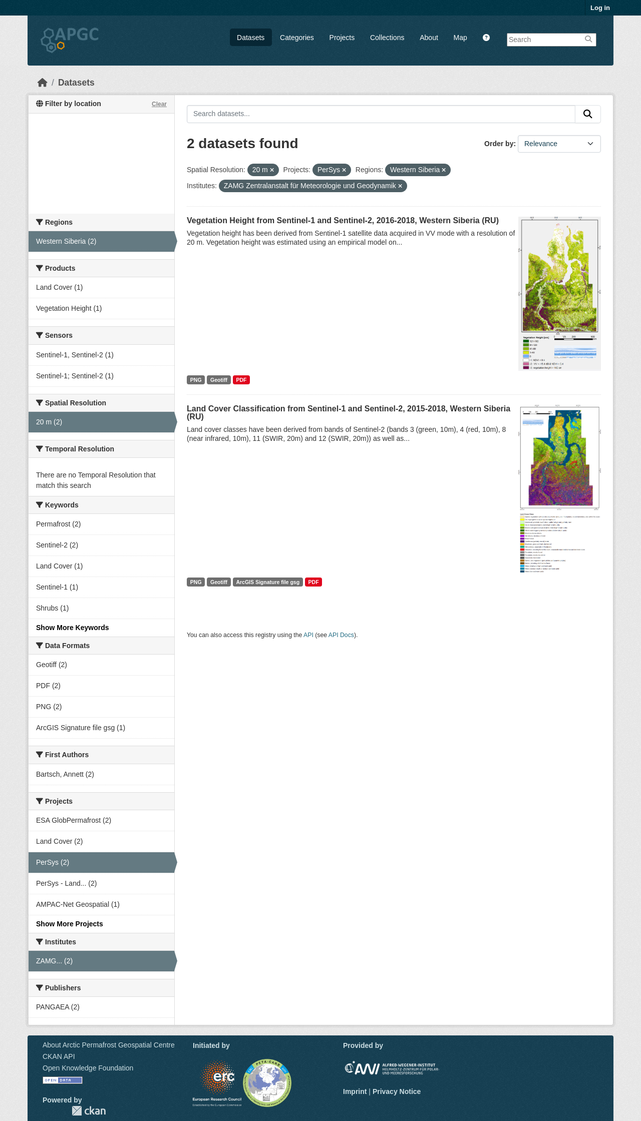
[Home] (43, 83)
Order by (498, 144)
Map (460, 38)
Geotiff (218, 380)
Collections (387, 38)
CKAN (89, 1110)
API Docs (341, 635)
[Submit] (588, 114)
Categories (297, 38)
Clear (159, 104)
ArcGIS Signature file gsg (267, 582)
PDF (241, 380)
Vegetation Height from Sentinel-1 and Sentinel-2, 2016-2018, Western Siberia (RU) (343, 220)
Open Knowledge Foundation (88, 1068)
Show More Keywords (72, 628)
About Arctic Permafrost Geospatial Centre (109, 1045)
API (308, 635)
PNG (196, 380)
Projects (342, 38)
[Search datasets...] (381, 114)
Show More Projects (69, 924)
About (429, 38)
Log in (600, 8)
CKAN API (59, 1056)
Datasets (250, 38)
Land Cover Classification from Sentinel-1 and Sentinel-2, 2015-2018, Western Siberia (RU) (348, 412)
